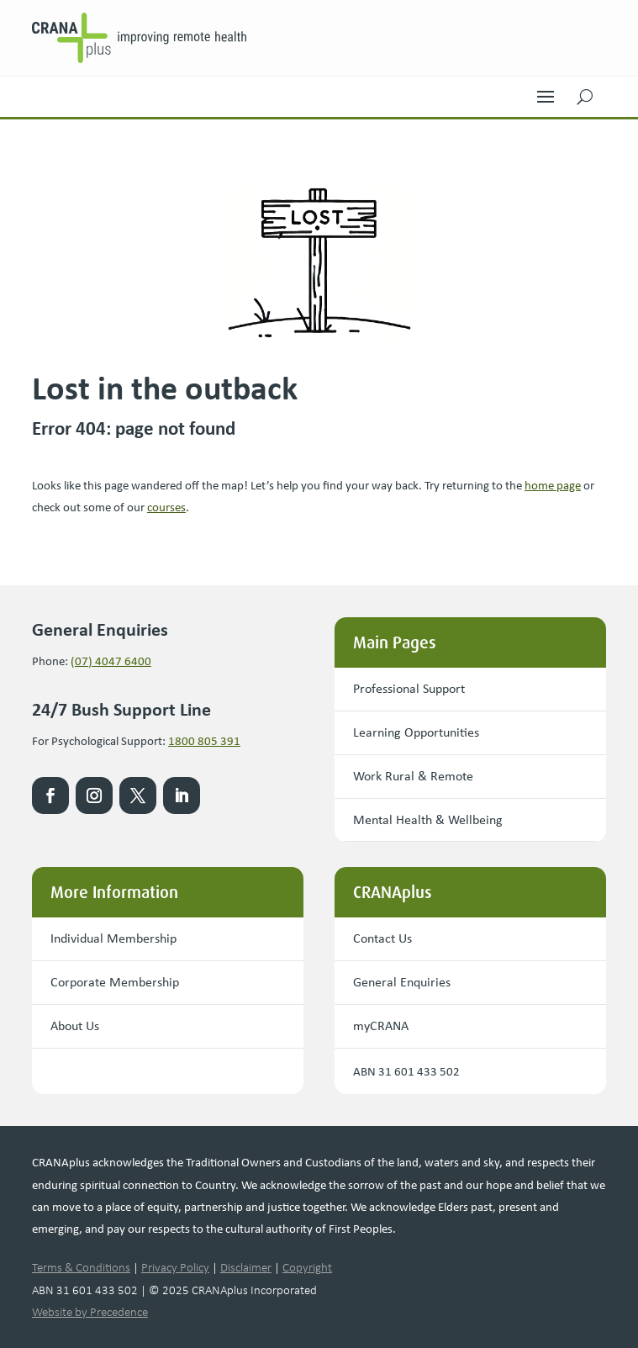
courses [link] (166, 507)
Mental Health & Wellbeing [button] (428, 819)
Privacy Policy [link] (175, 1267)
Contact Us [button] (382, 938)
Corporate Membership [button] (114, 982)
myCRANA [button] (381, 1025)
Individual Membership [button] (113, 938)
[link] (149, 38)
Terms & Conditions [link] (81, 1267)
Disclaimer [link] (246, 1267)
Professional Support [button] (409, 688)
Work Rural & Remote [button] (413, 776)
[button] (545, 92)
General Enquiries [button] (402, 982)
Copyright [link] (307, 1267)
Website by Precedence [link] (90, 1311)
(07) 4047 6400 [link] (111, 661)
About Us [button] (74, 1025)
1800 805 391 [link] (204, 740)
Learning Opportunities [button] (416, 732)
